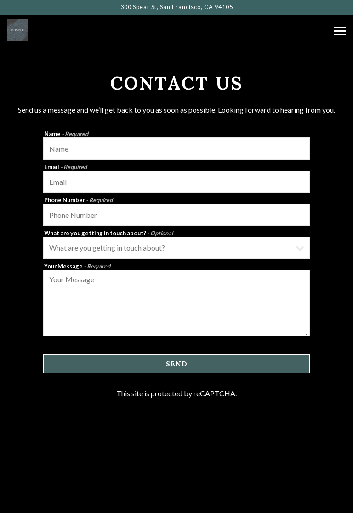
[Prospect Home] (39, 29)
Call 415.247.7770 (176, 454)
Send (177, 364)
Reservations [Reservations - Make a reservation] (177, 478)
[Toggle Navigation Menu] (340, 31)
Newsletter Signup (177, 501)
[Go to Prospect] (176, 7)
